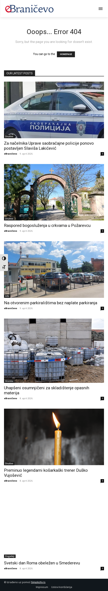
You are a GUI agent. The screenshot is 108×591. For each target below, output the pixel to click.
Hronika (9, 381)
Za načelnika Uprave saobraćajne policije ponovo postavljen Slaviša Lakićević (49, 146)
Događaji (9, 556)
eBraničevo (10, 153)
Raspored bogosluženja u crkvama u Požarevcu (47, 225)
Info (7, 296)
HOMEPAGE (66, 54)
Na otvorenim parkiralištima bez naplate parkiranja (50, 302)
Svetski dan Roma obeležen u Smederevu (42, 563)
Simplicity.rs (38, 582)
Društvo (9, 136)
